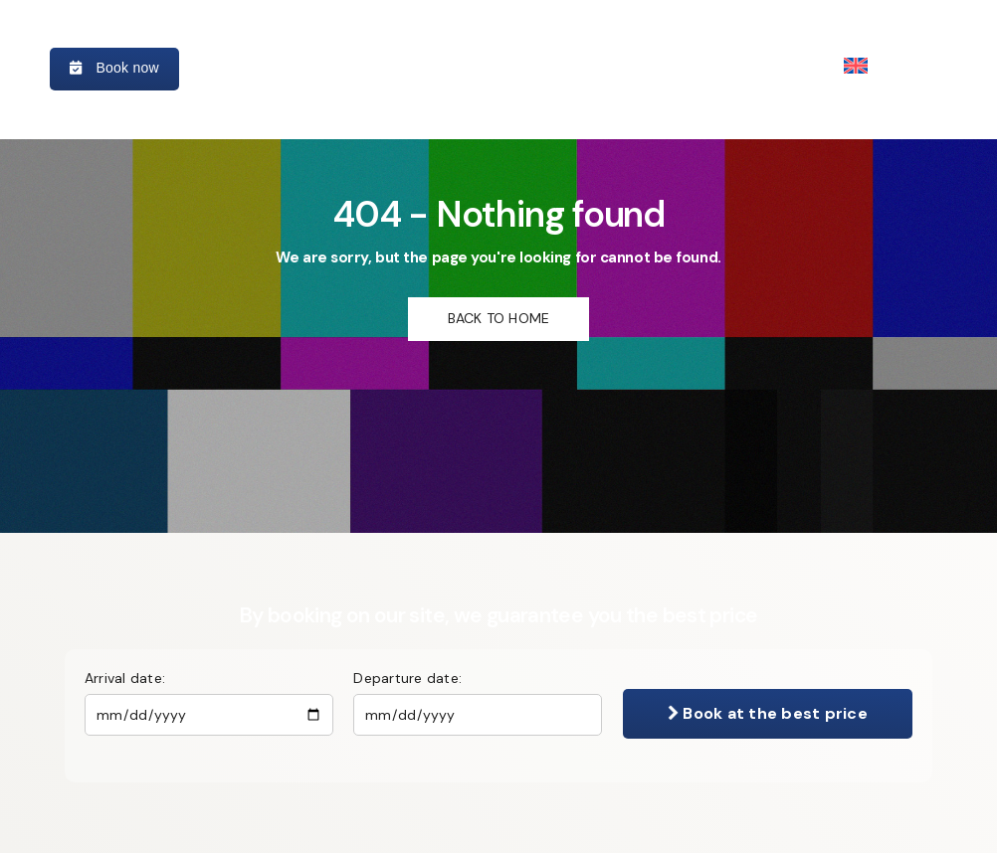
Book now (114, 68)
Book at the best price (768, 713)
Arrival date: (125, 678)
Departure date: (407, 678)
